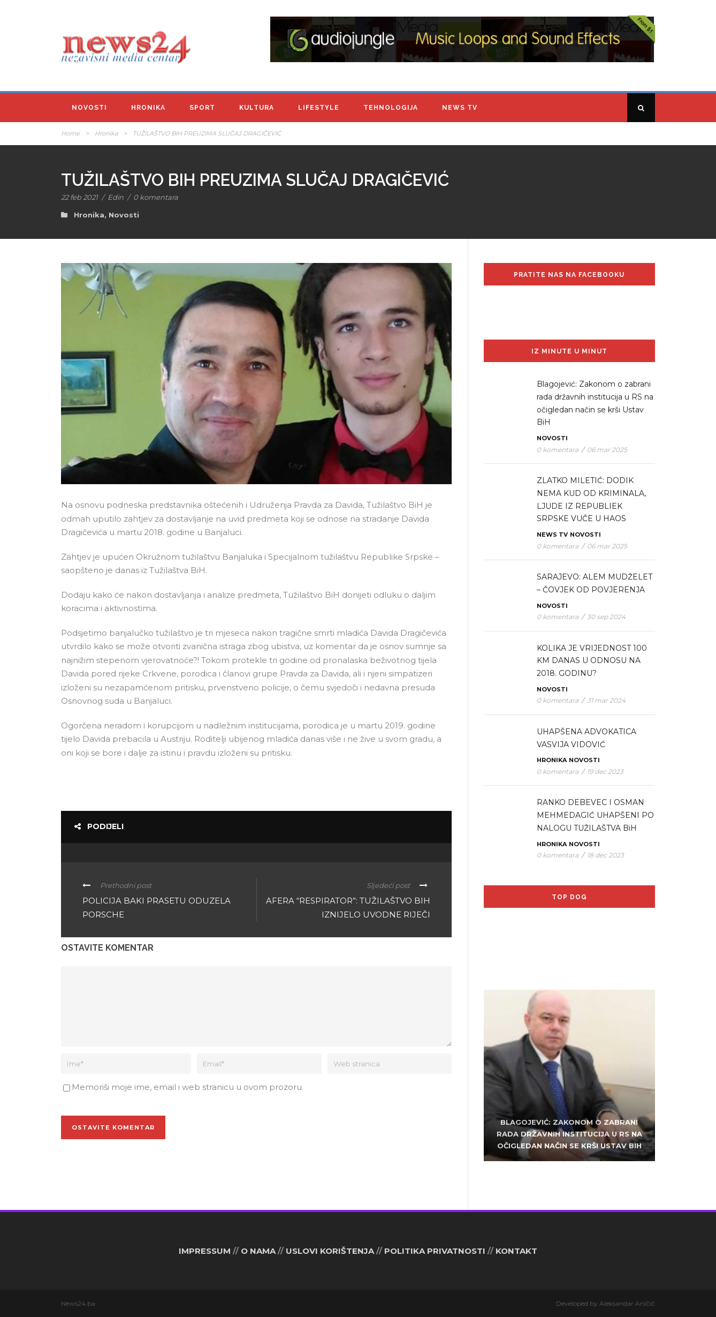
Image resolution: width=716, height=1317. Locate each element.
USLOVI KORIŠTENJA (330, 1251)
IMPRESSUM (205, 1251)
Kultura (256, 107)
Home (70, 133)
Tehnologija (390, 107)
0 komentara (155, 197)
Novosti (89, 107)
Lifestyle (318, 107)
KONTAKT (516, 1251)
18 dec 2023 (605, 855)
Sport (202, 107)
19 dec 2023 (605, 771)
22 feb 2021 (79, 197)
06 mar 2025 (607, 450)
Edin (116, 197)
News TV (459, 107)
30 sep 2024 (606, 617)
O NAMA (258, 1251)
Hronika (148, 107)
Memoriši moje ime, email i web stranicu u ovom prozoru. (187, 1087)
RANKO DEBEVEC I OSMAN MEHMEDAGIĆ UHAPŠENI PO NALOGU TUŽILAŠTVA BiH (595, 815)
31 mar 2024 (606, 700)
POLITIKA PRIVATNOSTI (434, 1251)
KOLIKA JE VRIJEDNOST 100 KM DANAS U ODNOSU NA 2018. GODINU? (592, 661)
